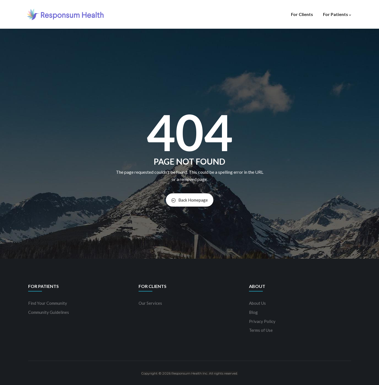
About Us (257, 303)
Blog (253, 312)
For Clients (302, 14)
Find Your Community (47, 303)
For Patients (337, 14)
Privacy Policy (262, 321)
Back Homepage (189, 199)
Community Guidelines (48, 312)
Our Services (150, 303)
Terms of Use (261, 330)
